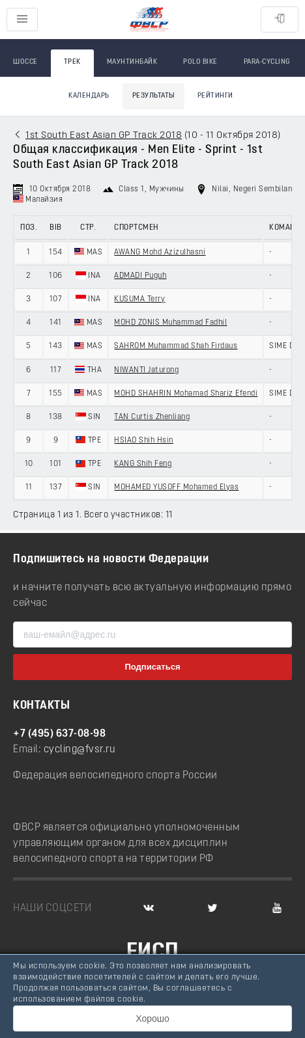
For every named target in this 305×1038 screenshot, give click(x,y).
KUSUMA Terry (139, 299)
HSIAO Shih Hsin (143, 440)
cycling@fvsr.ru (80, 749)
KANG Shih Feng (142, 464)
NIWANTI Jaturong (146, 370)
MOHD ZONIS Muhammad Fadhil (170, 323)
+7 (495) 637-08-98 (59, 734)
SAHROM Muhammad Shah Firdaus (175, 346)
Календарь (88, 96)
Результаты (153, 96)
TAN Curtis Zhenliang (152, 417)
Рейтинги (215, 96)
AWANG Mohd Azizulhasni (159, 252)
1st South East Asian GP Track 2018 (103, 136)
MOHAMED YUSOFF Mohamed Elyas (176, 487)
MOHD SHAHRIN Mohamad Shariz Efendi (185, 394)
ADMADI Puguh (140, 276)
